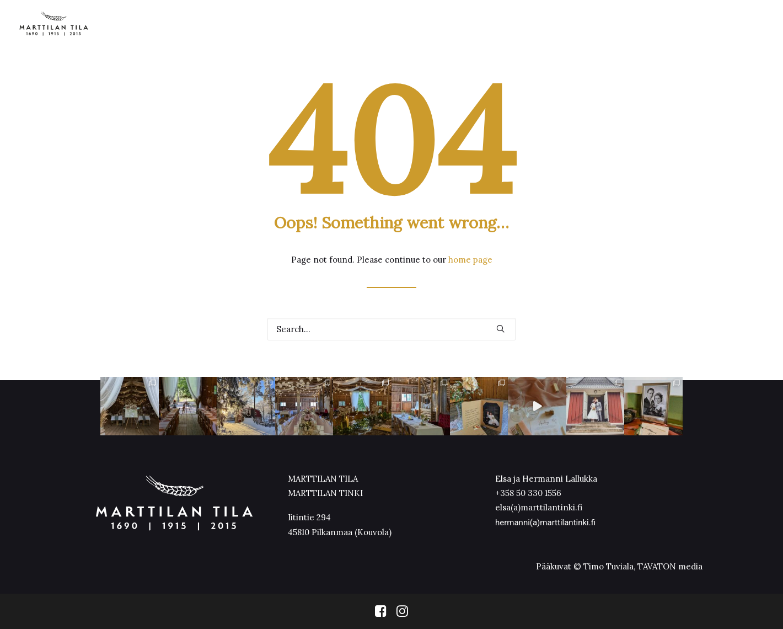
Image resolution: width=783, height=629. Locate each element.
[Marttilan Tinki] (54, 24)
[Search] (391, 329)
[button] (500, 328)
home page (470, 259)
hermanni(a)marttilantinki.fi (545, 522)
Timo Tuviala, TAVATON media (642, 566)
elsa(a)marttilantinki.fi (538, 507)
